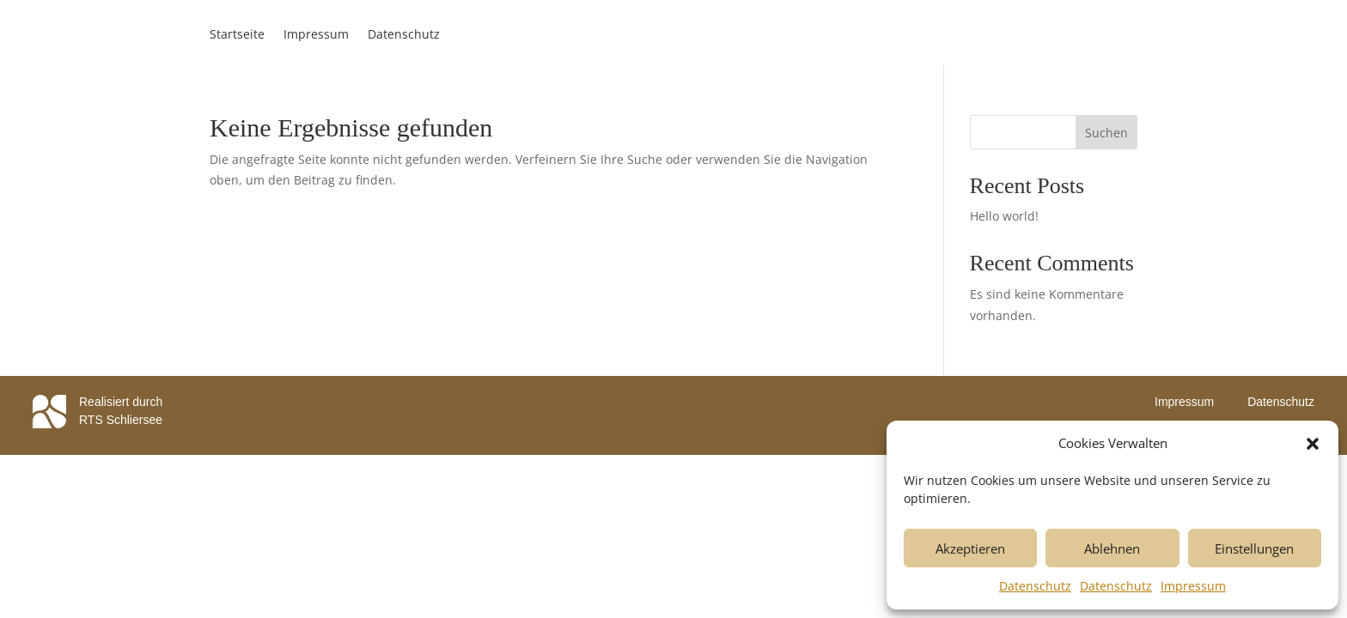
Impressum (1193, 586)
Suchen (1106, 132)
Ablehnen (1112, 548)
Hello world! (1004, 216)
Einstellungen (1254, 548)
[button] (1312, 443)
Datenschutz (1035, 586)
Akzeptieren (970, 548)
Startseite (237, 35)
